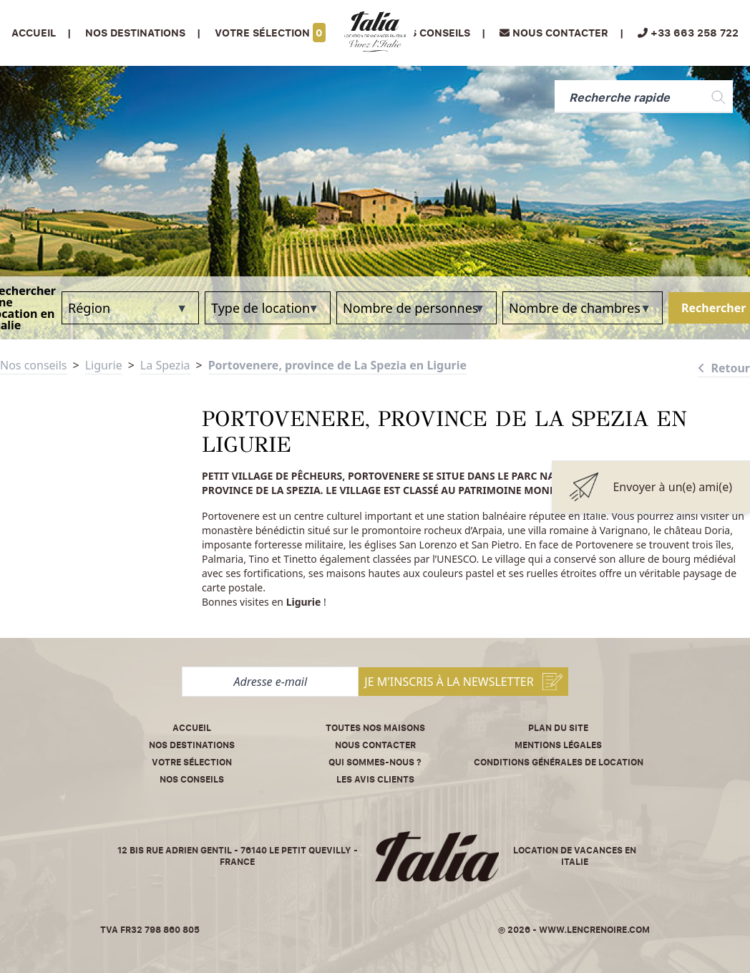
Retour (724, 368)
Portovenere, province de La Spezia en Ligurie (337, 365)
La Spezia (165, 365)
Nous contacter (375, 745)
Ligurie (103, 365)
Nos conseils (432, 32)
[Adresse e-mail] (270, 682)
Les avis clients (375, 779)
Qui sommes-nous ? (375, 762)
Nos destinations (192, 745)
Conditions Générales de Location (558, 762)
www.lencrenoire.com (594, 930)
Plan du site (558, 728)
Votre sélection (270, 32)
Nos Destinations (135, 32)
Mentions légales (558, 745)
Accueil (33, 32)
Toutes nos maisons (375, 728)
